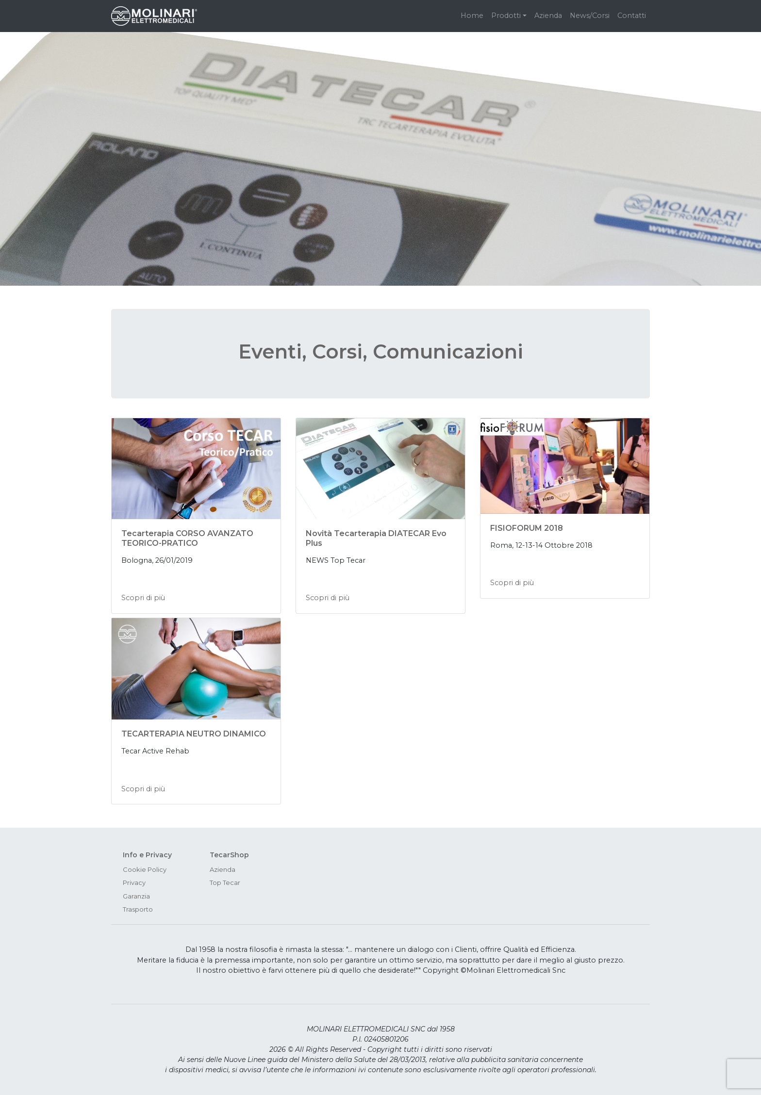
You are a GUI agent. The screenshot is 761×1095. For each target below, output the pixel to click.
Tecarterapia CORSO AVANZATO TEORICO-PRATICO (187, 538)
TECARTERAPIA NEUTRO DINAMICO (193, 733)
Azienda (548, 15)
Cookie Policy (144, 869)
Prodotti (506, 15)
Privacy (134, 882)
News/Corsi (590, 15)
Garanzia (136, 896)
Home (472, 15)
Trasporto (138, 909)
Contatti (631, 15)
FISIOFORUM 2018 (526, 528)
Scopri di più (143, 597)
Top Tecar (225, 882)
